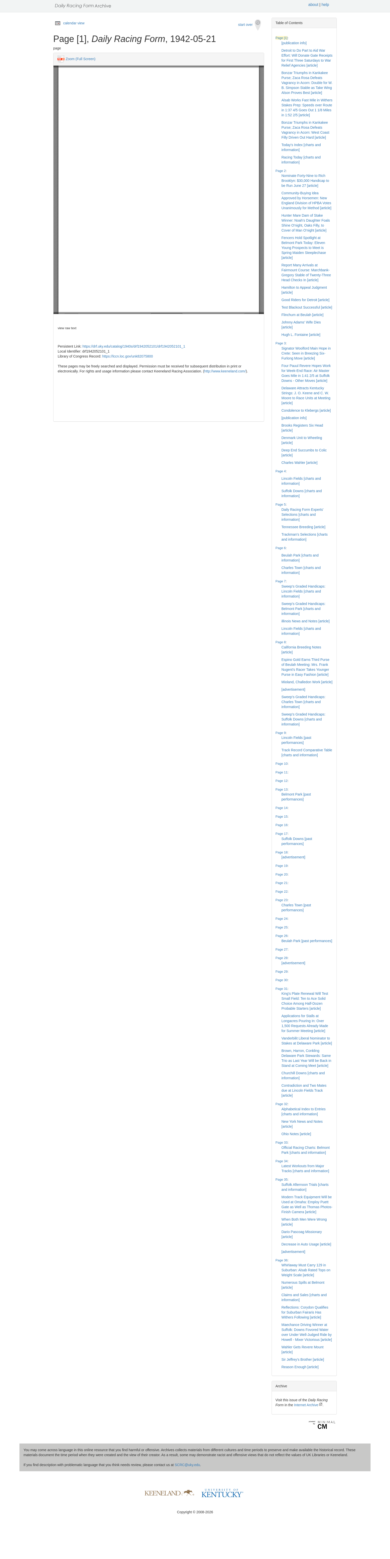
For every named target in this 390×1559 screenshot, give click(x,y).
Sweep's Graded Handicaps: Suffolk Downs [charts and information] (304, 719)
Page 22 (282, 891)
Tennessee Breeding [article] (304, 527)
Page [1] (282, 38)
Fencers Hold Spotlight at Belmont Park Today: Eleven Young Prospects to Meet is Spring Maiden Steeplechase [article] (304, 248)
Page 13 (282, 789)
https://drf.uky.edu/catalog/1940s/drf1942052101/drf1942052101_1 (134, 346)
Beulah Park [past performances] (307, 941)
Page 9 (281, 733)
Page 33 (282, 1142)
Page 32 (282, 1104)
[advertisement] (293, 689)
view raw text (67, 328)
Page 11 (282, 772)
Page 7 (281, 581)
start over (249, 25)
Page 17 (282, 834)
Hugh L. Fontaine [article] (301, 335)
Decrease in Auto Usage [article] (306, 1244)
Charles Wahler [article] (300, 463)
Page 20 (282, 874)
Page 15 (282, 816)
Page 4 (281, 471)
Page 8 (281, 642)
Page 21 (282, 883)
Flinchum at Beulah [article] (303, 315)
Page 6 (281, 548)
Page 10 (282, 763)
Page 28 (282, 958)
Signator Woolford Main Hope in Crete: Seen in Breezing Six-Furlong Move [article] (306, 353)
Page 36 (282, 1260)
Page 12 (282, 781)
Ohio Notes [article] (296, 1134)
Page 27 (282, 949)
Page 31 (282, 989)
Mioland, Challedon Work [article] (307, 682)
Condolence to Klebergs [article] (306, 410)
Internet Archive (308, 1405)
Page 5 (281, 504)
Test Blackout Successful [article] (307, 307)
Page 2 (281, 171)
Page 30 (282, 980)
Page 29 (282, 971)
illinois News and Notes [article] (306, 621)
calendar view (74, 23)
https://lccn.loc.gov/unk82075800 (127, 356)
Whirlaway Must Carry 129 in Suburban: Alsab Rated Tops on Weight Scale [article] (306, 1270)
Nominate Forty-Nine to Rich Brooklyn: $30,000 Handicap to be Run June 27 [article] (305, 181)
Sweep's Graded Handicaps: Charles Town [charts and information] (304, 702)
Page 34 (282, 1161)
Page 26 (282, 936)
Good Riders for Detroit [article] (306, 300)
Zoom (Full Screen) (81, 59)
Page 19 (282, 866)
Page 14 (282, 808)
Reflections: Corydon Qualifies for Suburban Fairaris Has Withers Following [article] (305, 1312)
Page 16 (282, 825)
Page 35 (282, 1179)
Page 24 (282, 918)
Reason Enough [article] (300, 1367)
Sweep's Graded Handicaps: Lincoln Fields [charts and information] (304, 591)
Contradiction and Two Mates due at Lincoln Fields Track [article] (304, 1090)
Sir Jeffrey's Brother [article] (303, 1359)
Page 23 (282, 900)
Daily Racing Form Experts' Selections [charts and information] (303, 514)
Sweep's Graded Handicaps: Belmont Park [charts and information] (304, 609)
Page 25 (282, 927)
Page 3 (281, 343)
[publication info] (294, 43)
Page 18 (282, 852)
